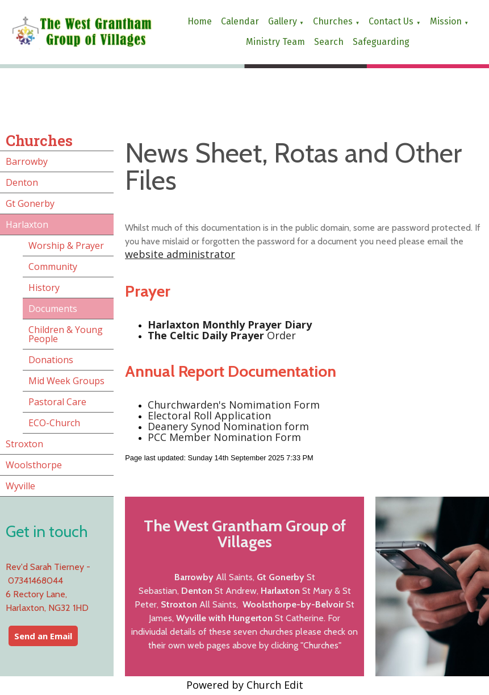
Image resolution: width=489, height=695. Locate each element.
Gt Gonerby (30, 203)
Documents (52, 308)
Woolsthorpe (34, 465)
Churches (333, 21)
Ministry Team (275, 41)
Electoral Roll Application (209, 415)
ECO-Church (54, 423)
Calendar (240, 21)
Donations (50, 359)
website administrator (180, 254)
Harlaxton (27, 224)
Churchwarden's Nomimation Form (234, 404)
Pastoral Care (57, 402)
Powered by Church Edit (244, 685)
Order (222, 336)
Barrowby (27, 161)
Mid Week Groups (66, 380)
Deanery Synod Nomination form (228, 426)
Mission (446, 21)
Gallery (282, 21)
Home (199, 21)
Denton (22, 182)
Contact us (391, 21)
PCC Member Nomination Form (224, 437)
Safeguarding (381, 41)
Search (329, 41)
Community (52, 266)
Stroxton (24, 444)
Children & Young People (65, 334)
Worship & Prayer (66, 245)
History (44, 287)
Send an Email (43, 636)
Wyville (20, 486)
